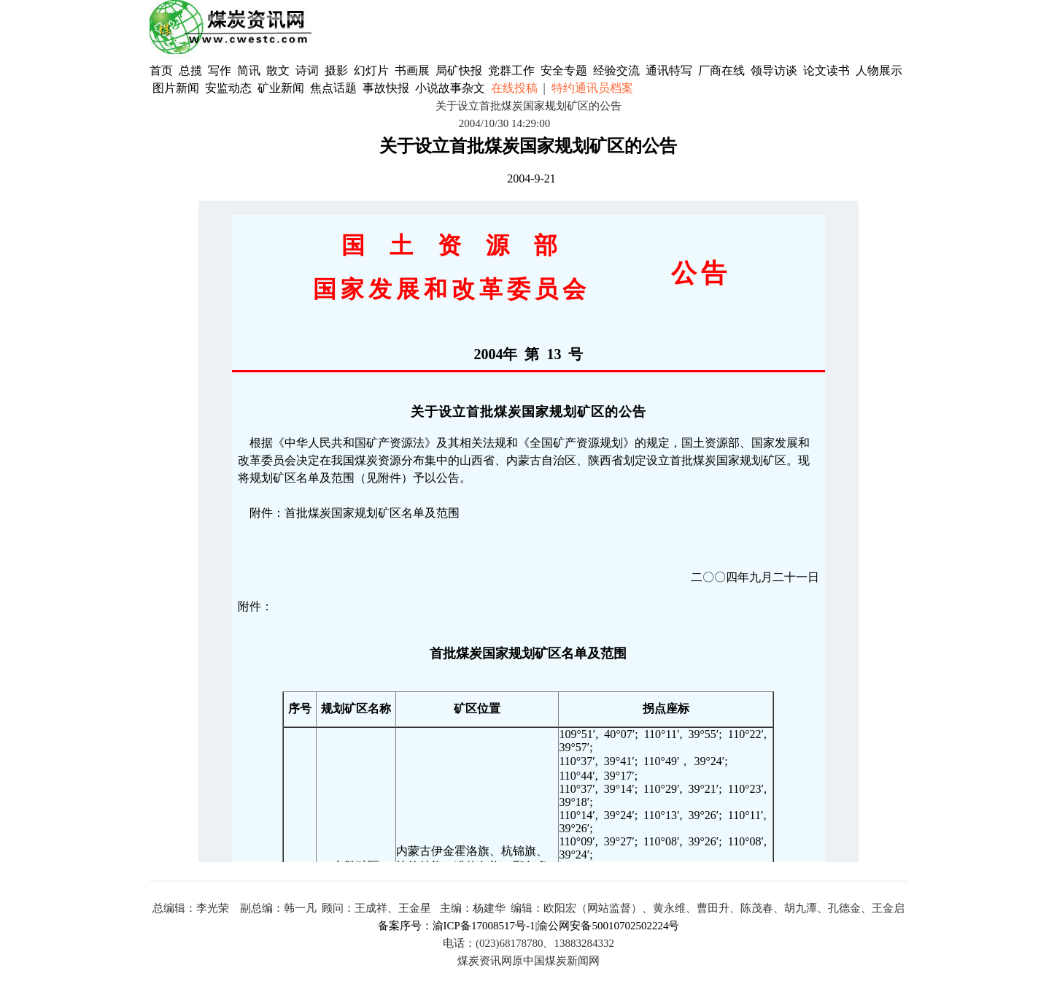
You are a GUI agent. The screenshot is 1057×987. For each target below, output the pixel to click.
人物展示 (879, 70)
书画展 (412, 70)
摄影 (338, 70)
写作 (219, 70)
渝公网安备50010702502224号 (608, 926)
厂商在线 (721, 70)
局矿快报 (458, 70)
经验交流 (616, 70)
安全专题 (564, 70)
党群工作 (511, 70)
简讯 (248, 70)
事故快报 (386, 88)
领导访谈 (774, 70)
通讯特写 (669, 70)
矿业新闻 (281, 88)
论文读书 (826, 70)
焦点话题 (333, 88)
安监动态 (228, 88)
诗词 (308, 70)
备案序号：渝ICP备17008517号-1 (456, 926)
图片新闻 (175, 88)
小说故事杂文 (450, 88)
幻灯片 (371, 70)
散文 (279, 70)
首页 (161, 70)
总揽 (190, 70)
